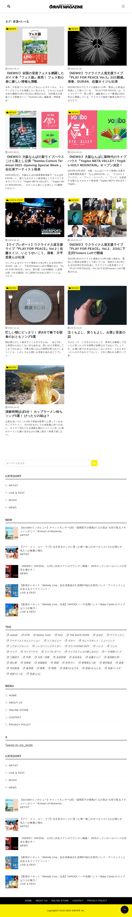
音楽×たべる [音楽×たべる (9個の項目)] (16, 674)
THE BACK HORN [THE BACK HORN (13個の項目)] (79, 635)
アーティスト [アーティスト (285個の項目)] (117, 635)
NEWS (13, 507)
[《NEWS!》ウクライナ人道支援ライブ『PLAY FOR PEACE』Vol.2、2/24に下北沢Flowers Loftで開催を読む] (97, 236)
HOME (13, 695)
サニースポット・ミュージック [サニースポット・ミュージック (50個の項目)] (98, 640)
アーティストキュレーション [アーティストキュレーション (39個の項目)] (25, 640)
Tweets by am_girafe (19, 745)
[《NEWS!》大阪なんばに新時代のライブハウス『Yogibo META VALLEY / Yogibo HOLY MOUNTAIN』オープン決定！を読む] (97, 148)
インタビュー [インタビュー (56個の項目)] (54, 640)
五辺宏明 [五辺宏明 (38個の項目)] (61, 657)
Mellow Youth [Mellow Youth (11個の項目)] (43, 635)
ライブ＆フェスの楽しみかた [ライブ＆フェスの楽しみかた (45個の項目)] (83, 651)
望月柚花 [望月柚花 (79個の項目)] (107, 662)
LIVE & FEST (17, 492)
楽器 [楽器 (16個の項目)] (121, 662)
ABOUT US (15, 702)
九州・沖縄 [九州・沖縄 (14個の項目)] (43, 657)
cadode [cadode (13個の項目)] (14, 635)
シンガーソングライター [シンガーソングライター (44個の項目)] (48, 646)
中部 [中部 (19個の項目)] (28, 657)
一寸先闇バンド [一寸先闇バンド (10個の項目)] (113, 651)
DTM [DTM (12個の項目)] (27, 635)
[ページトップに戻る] (125, 910)
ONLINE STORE (19, 710)
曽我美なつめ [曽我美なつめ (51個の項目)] (89, 662)
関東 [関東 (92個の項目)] (42, 668)
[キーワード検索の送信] (94, 463)
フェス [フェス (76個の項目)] (113, 646)
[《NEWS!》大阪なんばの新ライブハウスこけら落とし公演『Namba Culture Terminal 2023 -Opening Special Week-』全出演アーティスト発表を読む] (34, 150)
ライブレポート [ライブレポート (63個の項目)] (53, 651)
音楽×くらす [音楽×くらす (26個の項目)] (114, 668)
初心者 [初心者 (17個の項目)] (13, 662)
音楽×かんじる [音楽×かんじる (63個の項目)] (93, 668)
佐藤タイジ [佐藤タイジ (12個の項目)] (94, 657)
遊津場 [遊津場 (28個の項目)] (29, 668)
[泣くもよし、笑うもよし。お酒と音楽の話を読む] (97, 322)
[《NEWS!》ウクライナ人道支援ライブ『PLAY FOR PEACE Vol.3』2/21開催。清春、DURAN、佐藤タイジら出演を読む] (97, 65)
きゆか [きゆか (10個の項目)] (99, 635)
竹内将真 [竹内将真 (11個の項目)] (14, 668)
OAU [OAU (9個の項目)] (60, 635)
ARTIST (13, 485)
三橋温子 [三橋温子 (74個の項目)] (14, 657)
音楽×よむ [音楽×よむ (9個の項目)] (35, 674)
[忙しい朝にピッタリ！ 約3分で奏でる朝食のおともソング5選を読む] (34, 322)
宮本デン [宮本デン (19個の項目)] (70, 662)
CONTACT (15, 717)
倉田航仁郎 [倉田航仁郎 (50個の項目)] (113, 657)
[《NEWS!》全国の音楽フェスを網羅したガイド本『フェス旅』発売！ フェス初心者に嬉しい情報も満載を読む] (34, 65)
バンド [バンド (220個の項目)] (99, 646)
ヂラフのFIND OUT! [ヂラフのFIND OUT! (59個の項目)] (78, 646)
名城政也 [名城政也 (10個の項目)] (42, 662)
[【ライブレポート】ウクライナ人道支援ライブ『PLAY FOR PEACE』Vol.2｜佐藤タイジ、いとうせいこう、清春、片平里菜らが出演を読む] (34, 238)
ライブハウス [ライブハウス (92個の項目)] (31, 651)
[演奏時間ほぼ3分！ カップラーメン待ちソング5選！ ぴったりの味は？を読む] (34, 401)
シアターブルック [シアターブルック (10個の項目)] (19, 646)
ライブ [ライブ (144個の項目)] (13, 651)
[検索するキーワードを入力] (48, 463)
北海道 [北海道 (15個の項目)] (27, 662)
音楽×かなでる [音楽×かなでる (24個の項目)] (71, 668)
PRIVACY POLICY (20, 724)
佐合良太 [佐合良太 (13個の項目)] (77, 657)
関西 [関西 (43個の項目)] (53, 668)
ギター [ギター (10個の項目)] (71, 640)
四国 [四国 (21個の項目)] (56, 662)
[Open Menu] (123, 6)
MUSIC (13, 500)
